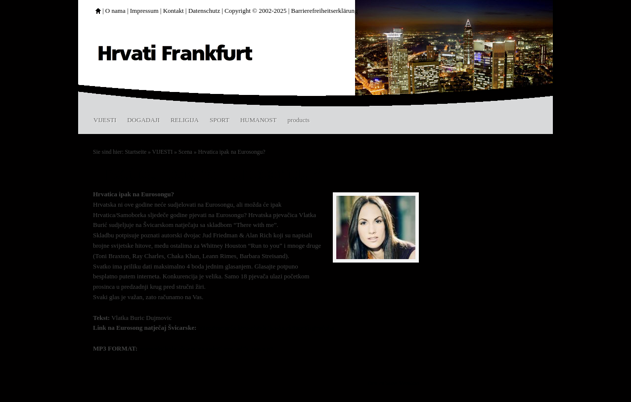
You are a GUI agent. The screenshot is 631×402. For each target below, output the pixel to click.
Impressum (144, 10)
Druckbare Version (393, 383)
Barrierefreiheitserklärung (324, 10)
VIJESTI (104, 120)
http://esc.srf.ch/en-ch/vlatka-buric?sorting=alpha (266, 327)
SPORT (219, 120)
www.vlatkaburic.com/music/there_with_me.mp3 (206, 348)
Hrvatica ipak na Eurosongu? (231, 152)
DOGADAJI (143, 120)
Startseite (136, 152)
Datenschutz (204, 10)
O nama (115, 10)
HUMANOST (258, 120)
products (298, 120)
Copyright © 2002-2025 (255, 10)
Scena (185, 152)
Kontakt (173, 10)
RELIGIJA (185, 120)
